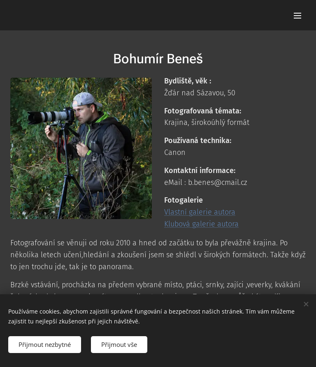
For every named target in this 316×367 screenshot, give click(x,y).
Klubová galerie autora (201, 224)
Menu (297, 15)
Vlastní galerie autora (199, 212)
